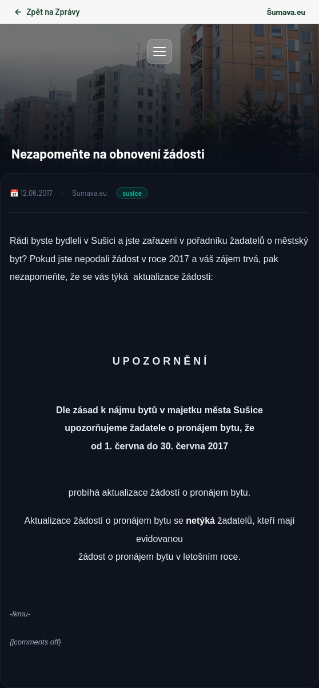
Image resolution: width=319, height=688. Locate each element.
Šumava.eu (286, 12)
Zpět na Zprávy (46, 12)
